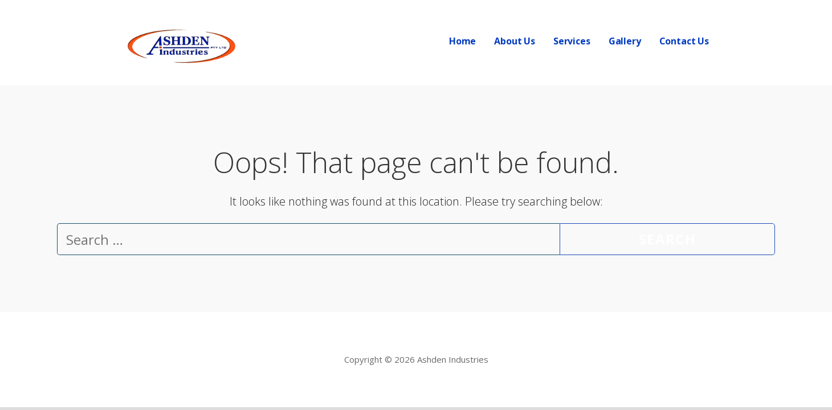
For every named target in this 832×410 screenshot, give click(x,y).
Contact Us (684, 41)
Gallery (625, 41)
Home (462, 41)
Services (571, 41)
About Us (514, 41)
